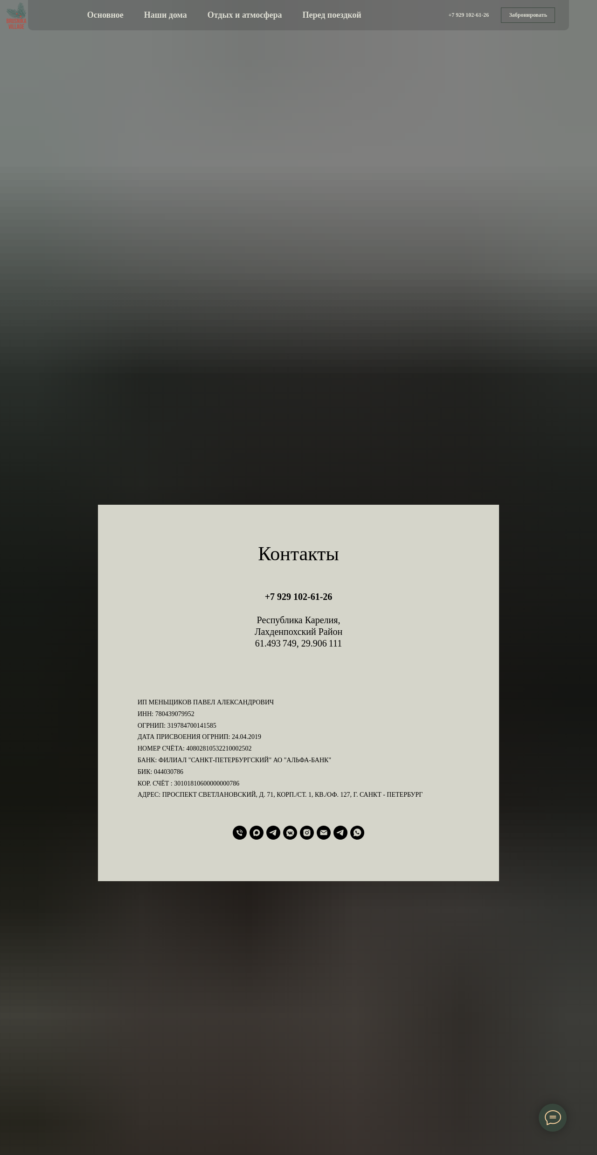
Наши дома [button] (165, 15)
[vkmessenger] (290, 833)
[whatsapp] (357, 833)
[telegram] (273, 833)
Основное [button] (105, 15)
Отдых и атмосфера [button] (245, 15)
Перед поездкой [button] (332, 15)
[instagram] (307, 833)
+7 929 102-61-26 (299, 596)
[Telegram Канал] (340, 833)
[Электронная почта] (324, 833)
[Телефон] (240, 833)
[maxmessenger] (257, 833)
